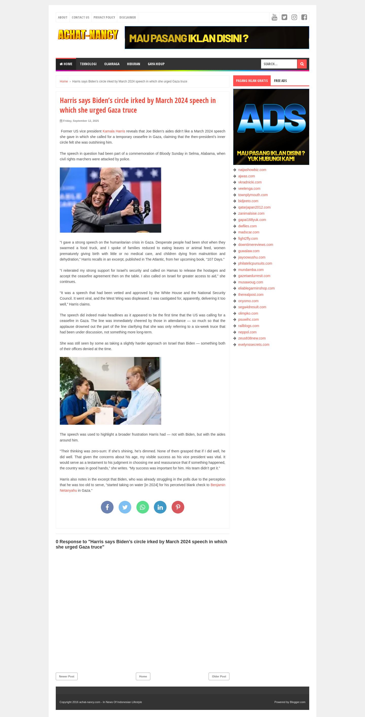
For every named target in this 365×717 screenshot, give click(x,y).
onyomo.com (248, 301)
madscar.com (248, 232)
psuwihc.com (248, 319)
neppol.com (247, 332)
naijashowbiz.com (252, 170)
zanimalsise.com (251, 213)
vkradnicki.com (250, 182)
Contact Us (80, 17)
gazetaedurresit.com (254, 276)
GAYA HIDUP (156, 63)
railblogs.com (248, 326)
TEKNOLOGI (88, 63)
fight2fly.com (248, 238)
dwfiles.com (247, 226)
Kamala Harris (114, 131)
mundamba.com (251, 270)
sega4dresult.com (252, 307)
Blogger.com (297, 702)
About (62, 17)
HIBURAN (133, 63)
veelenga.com (249, 188)
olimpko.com (248, 313)
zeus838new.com (252, 338)
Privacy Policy (104, 17)
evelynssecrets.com (253, 345)
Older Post (219, 676)
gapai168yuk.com (252, 220)
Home (66, 63)
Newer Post (66, 676)
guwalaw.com (249, 251)
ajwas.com (246, 176)
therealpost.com (251, 295)
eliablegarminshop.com (256, 288)
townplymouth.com (253, 195)
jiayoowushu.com (251, 257)
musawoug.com (250, 282)
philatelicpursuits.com (255, 263)
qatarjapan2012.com (254, 207)
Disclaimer (127, 17)
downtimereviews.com (255, 245)
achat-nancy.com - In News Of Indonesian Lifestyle (110, 702)
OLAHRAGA (111, 63)
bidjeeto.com (248, 201)
